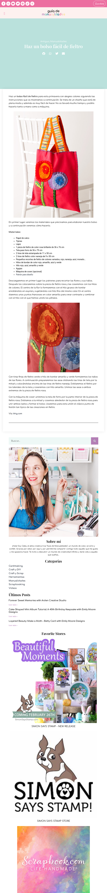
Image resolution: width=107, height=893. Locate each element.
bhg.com (17, 414)
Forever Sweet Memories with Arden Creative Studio (37, 600)
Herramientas (16, 577)
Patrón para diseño (24, 274)
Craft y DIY (15, 569)
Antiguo (44, 41)
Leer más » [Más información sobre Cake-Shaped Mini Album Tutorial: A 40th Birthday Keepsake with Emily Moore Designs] (13, 616)
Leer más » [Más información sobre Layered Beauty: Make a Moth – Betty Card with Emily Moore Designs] (13, 625)
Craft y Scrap (16, 573)
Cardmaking (16, 566)
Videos (13, 588)
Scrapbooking (17, 584)
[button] (4, 13)
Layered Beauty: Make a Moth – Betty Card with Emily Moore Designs (47, 621)
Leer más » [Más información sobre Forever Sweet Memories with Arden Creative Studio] (13, 604)
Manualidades (58, 41)
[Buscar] (94, 441)
